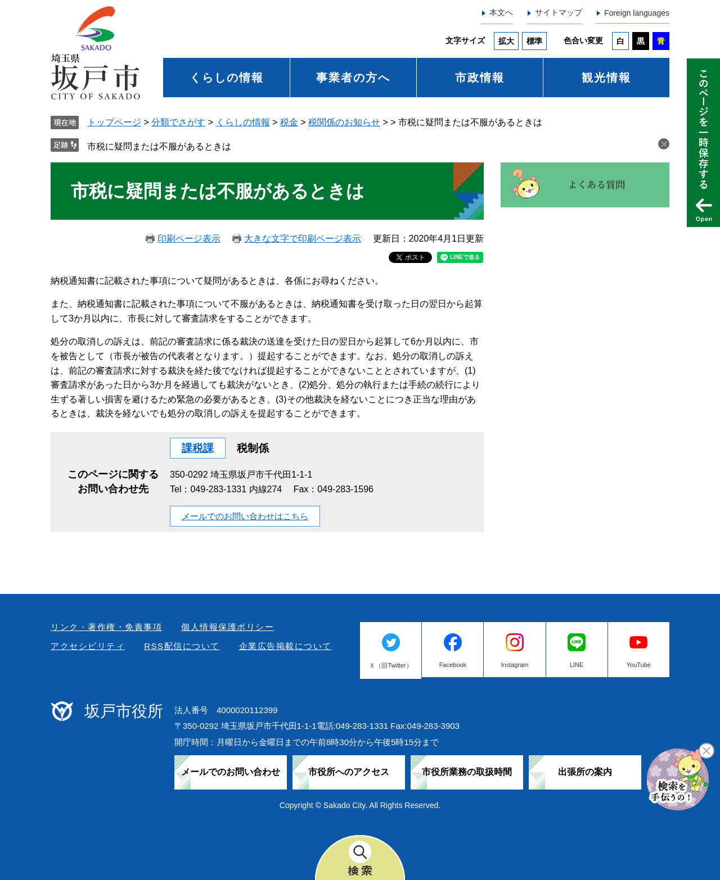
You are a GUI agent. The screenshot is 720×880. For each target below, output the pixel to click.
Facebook (452, 664)
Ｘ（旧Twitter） (390, 665)
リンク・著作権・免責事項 (106, 627)
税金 (289, 122)
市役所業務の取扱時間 (467, 772)
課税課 (198, 448)
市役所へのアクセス (348, 772)
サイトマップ (558, 12)
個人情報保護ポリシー (227, 627)
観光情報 (606, 77)
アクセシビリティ (88, 646)
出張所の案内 (585, 772)
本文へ (501, 12)
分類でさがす (178, 122)
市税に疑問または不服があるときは (159, 146)
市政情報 (480, 77)
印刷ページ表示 (189, 238)
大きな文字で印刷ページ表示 (302, 238)
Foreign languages (636, 12)
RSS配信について (181, 646)
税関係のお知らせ (344, 122)
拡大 (506, 41)
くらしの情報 (227, 77)
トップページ (114, 122)
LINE (576, 664)
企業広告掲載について (285, 646)
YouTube (639, 664)
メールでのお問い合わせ (230, 772)
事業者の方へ (353, 77)
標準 (534, 41)
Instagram (515, 664)
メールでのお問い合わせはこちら (245, 516)
